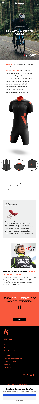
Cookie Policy (21, 400)
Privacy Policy (17, 400)
